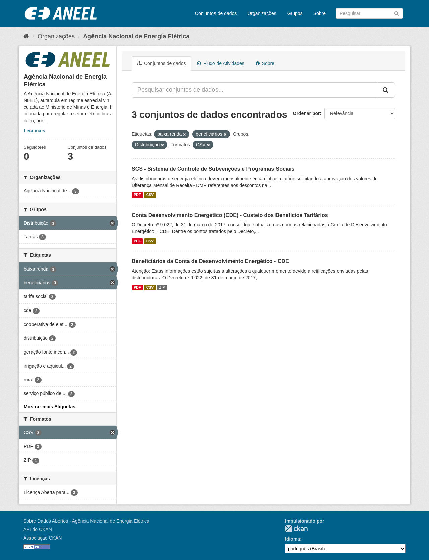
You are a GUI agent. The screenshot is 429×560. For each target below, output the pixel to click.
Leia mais (34, 130)
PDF (137, 195)
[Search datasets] (369, 13)
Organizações (261, 13)
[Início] (26, 36)
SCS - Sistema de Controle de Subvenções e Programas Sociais (213, 169)
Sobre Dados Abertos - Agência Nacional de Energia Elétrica (86, 521)
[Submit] (397, 13)
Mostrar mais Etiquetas (49, 406)
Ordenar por (306, 113)
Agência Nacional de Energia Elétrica (136, 36)
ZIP (162, 287)
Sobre (319, 13)
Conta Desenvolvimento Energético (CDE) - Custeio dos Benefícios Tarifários (230, 215)
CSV (150, 195)
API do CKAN (37, 529)
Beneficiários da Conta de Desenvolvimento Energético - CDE (210, 261)
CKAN (296, 528)
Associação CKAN (42, 538)
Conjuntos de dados (216, 13)
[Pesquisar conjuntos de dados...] (254, 90)
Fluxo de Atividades (220, 63)
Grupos (295, 13)
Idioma (292, 539)
